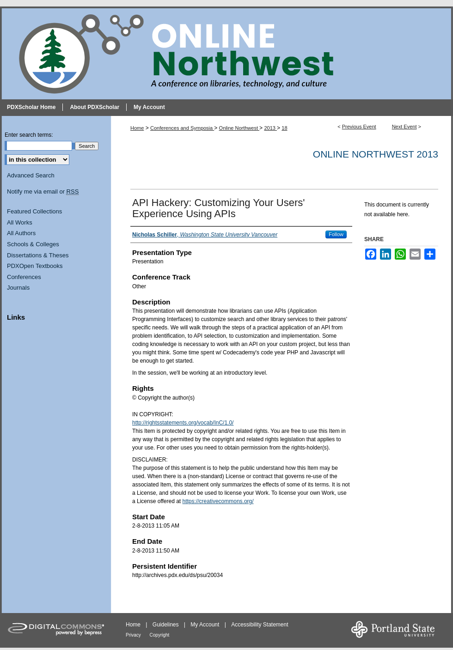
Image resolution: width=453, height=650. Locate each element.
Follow (336, 234)
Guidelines (166, 624)
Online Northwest (239, 128)
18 (284, 128)
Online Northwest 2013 (375, 154)
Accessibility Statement (259, 624)
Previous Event (359, 126)
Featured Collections (34, 211)
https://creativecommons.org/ (218, 501)
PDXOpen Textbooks (34, 265)
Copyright (160, 635)
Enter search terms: (29, 135)
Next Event (404, 126)
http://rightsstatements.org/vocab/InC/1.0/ (182, 422)
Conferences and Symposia (182, 128)
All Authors (21, 233)
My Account (205, 624)
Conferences (24, 276)
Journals (18, 287)
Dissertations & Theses (37, 255)
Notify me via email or (43, 191)
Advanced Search (31, 175)
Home (137, 128)
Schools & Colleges (33, 244)
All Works (19, 222)
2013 (270, 128)
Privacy (134, 635)
